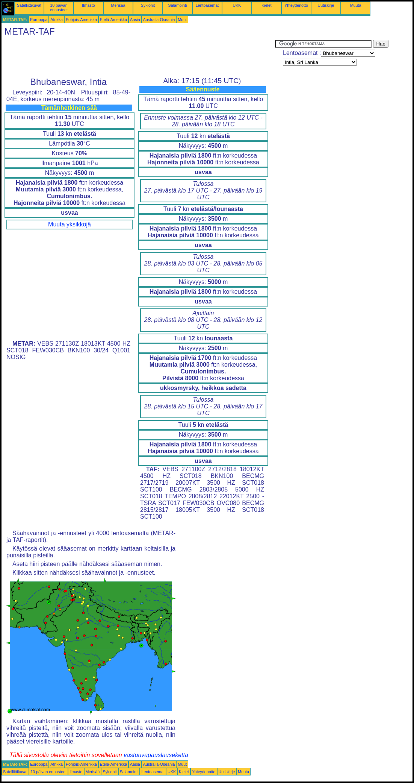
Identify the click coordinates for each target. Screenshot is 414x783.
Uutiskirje (326, 5)
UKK (237, 5)
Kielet (266, 5)
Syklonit (148, 5)
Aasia (135, 19)
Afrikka (56, 19)
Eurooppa (38, 19)
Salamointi (177, 5)
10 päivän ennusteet (59, 7)
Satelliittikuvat (29, 5)
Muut (182, 19)
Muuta (355, 5)
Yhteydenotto (296, 5)
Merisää (118, 5)
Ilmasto (88, 5)
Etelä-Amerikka (113, 19)
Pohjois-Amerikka (81, 19)
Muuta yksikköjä (69, 224)
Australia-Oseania (159, 19)
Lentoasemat (207, 5)
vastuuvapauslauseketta (156, 755)
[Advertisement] (138, 57)
